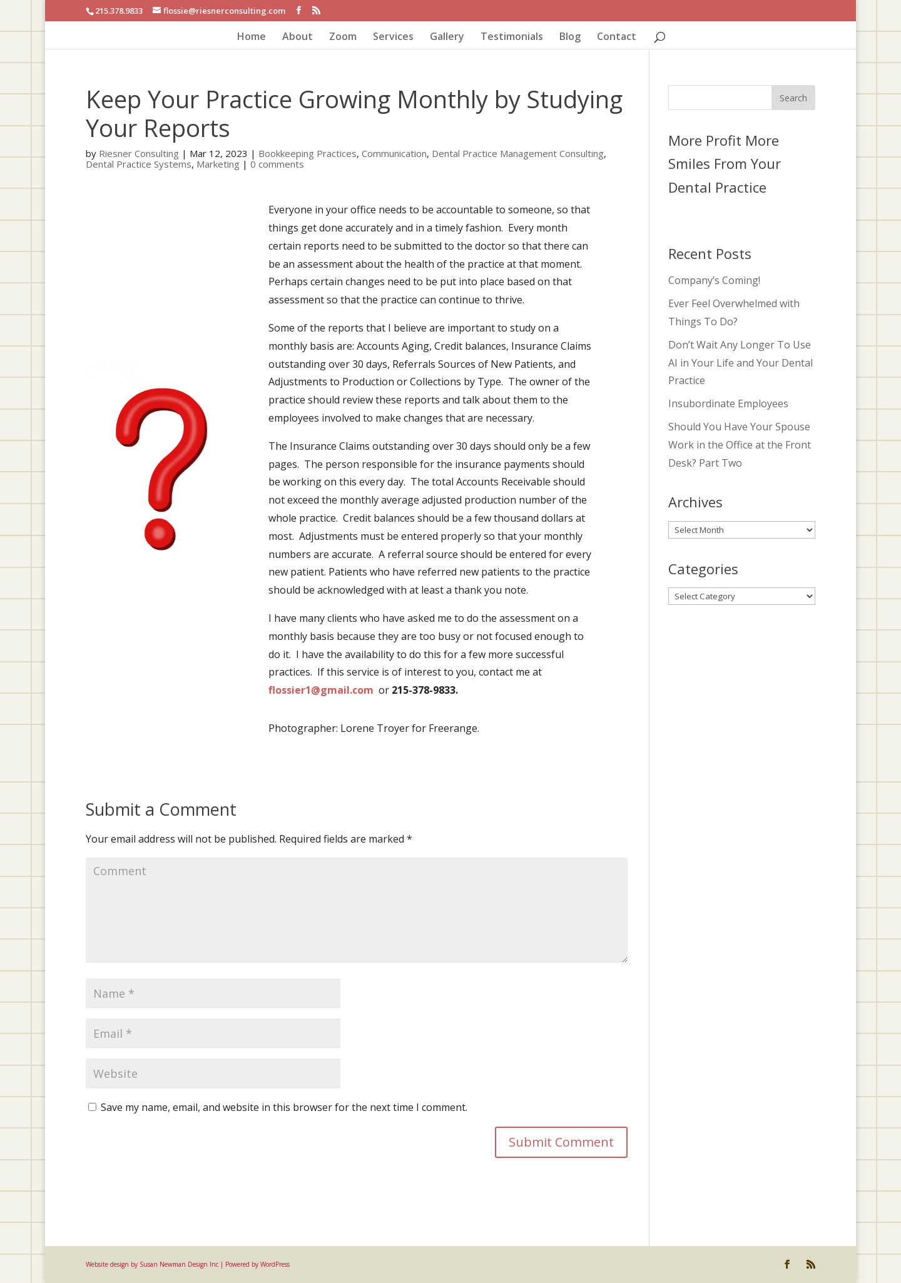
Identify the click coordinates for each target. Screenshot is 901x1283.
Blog (570, 37)
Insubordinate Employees (728, 403)
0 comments (277, 164)
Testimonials (512, 37)
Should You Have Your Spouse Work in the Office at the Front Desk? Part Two (739, 445)
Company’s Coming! (714, 280)
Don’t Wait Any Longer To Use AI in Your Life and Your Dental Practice (740, 363)
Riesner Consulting (139, 153)
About (297, 37)
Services (393, 37)
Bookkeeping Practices (307, 153)
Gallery (447, 37)
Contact (616, 37)
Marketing (218, 164)
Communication (394, 153)
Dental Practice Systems (138, 164)
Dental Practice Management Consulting (518, 153)
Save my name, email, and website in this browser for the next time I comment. (284, 1107)
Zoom (343, 37)
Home (251, 37)
